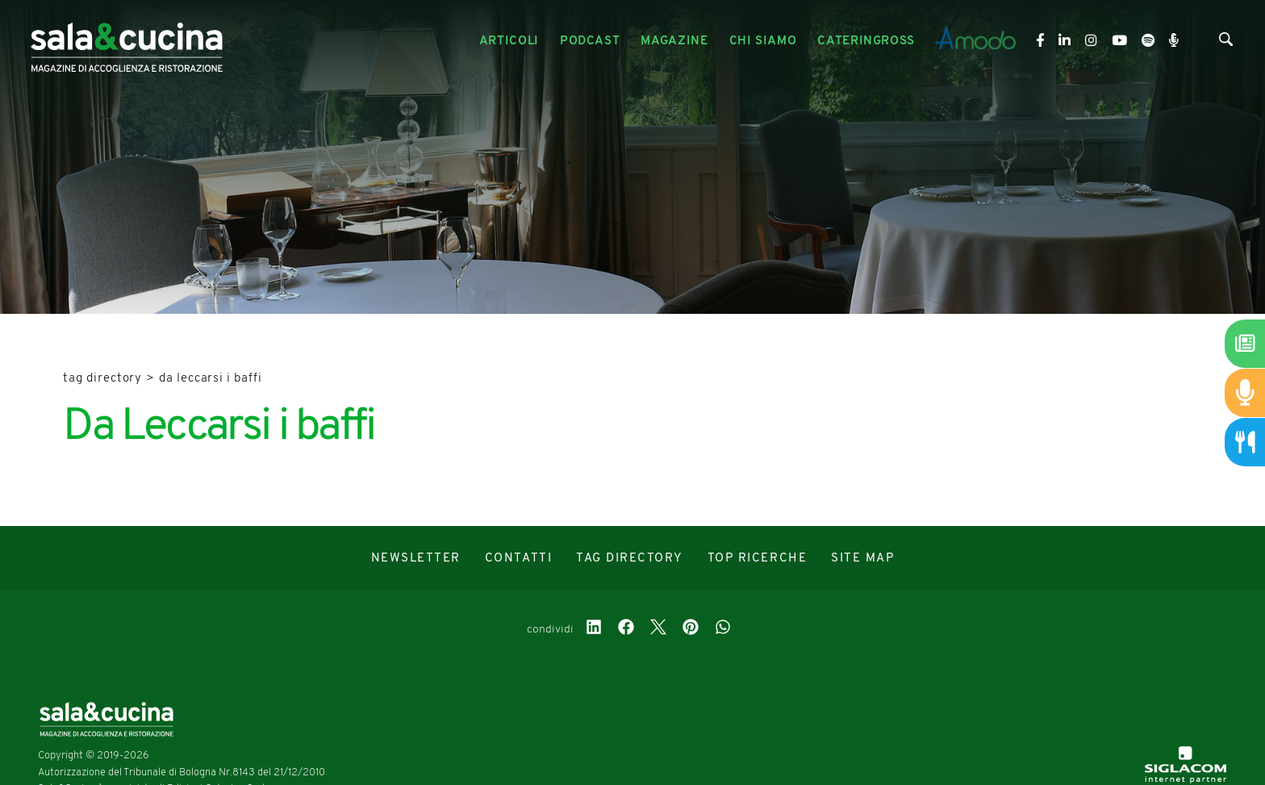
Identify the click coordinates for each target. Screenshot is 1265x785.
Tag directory (102, 379)
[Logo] (126, 41)
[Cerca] (1226, 42)
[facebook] (626, 629)
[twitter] (658, 629)
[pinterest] (691, 629)
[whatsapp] (723, 629)
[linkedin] (594, 629)
